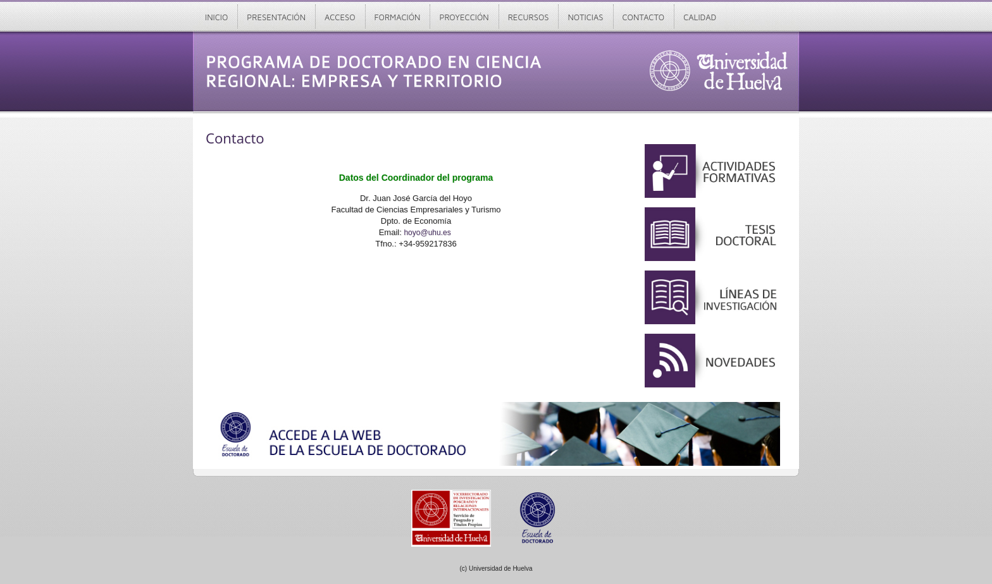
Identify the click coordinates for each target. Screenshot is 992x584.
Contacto (644, 17)
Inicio (216, 17)
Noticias (585, 17)
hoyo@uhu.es (427, 232)
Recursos (528, 17)
